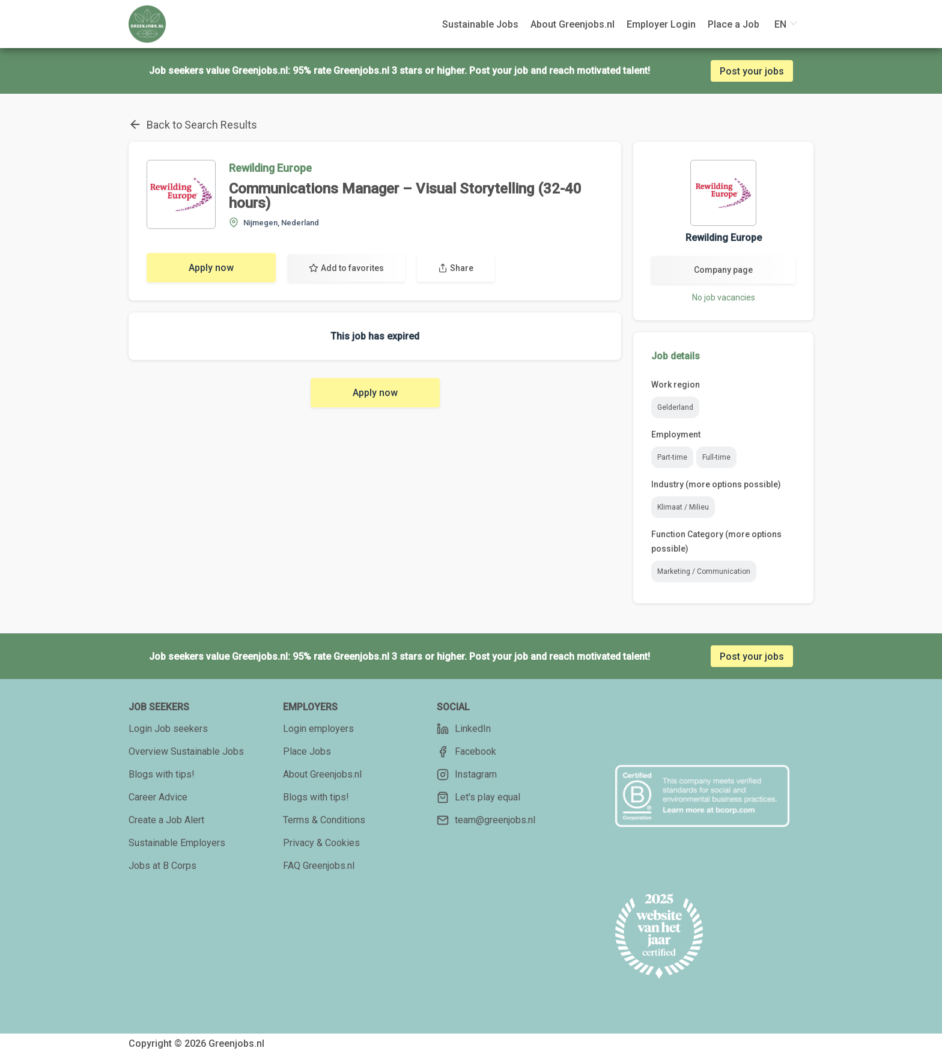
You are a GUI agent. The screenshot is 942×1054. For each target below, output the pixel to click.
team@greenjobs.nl (486, 820)
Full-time (716, 457)
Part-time (672, 457)
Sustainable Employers (177, 842)
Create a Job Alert (166, 820)
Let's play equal (478, 797)
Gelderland (675, 407)
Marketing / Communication (703, 571)
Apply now (211, 267)
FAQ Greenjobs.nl (318, 865)
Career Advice (158, 797)
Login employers (318, 728)
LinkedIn (464, 729)
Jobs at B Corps (162, 865)
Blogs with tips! (162, 774)
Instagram (467, 775)
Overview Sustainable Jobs (186, 751)
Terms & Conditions (324, 820)
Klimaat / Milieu (683, 507)
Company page (723, 270)
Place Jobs (307, 751)
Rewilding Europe (270, 168)
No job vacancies (723, 297)
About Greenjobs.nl (322, 774)
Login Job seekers (168, 728)
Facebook (466, 752)
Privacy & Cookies (321, 842)
